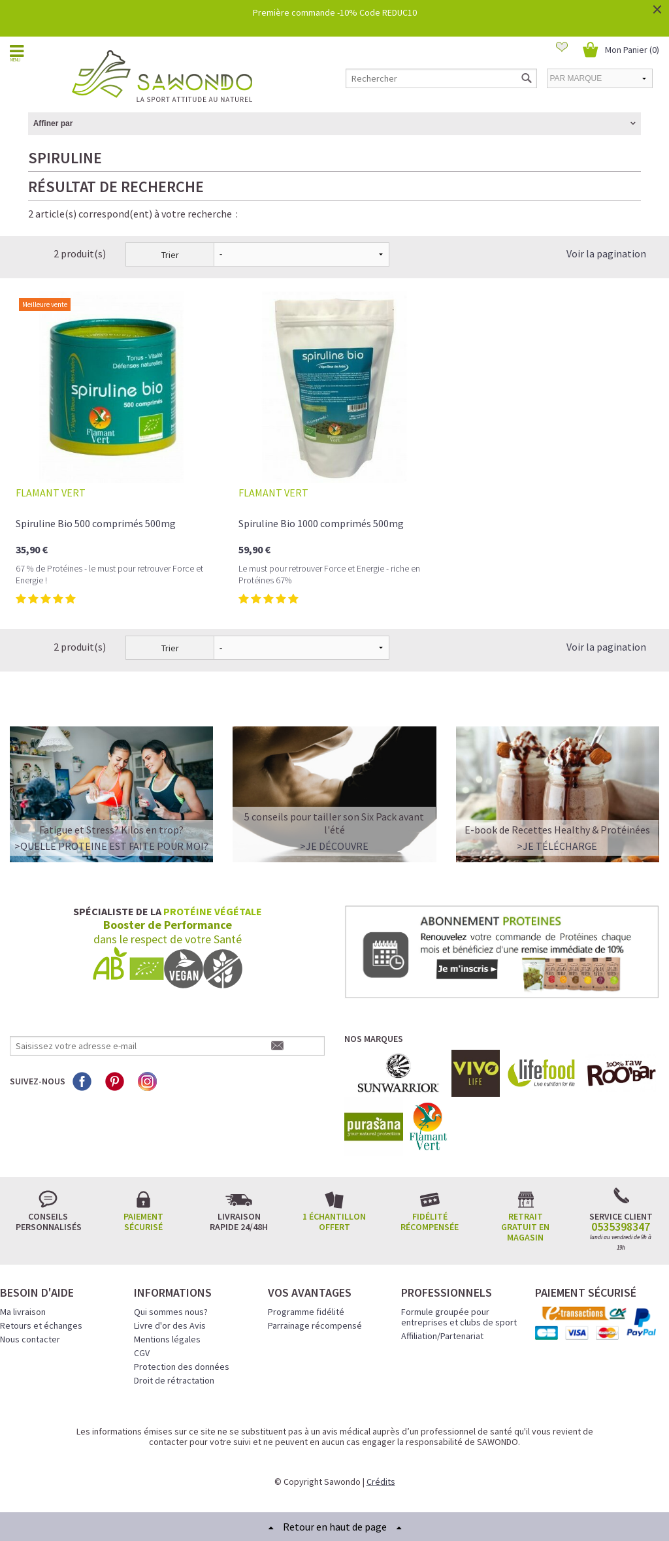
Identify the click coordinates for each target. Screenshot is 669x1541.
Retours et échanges (41, 1325)
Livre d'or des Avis (170, 1325)
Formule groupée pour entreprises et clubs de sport (459, 1317)
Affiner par (53, 123)
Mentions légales (167, 1339)
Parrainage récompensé (315, 1325)
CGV (142, 1353)
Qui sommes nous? (171, 1312)
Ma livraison (23, 1312)
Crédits (381, 1481)
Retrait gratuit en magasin (525, 1226)
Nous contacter (30, 1339)
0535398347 (620, 1227)
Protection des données (181, 1366)
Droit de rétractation (174, 1380)
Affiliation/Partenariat (442, 1336)
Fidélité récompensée (429, 1221)
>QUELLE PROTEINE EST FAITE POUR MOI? (111, 845)
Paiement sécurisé (143, 1221)
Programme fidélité (306, 1312)
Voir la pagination (606, 253)
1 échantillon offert (334, 1221)
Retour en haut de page (335, 1526)
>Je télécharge (557, 845)
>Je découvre (334, 845)
